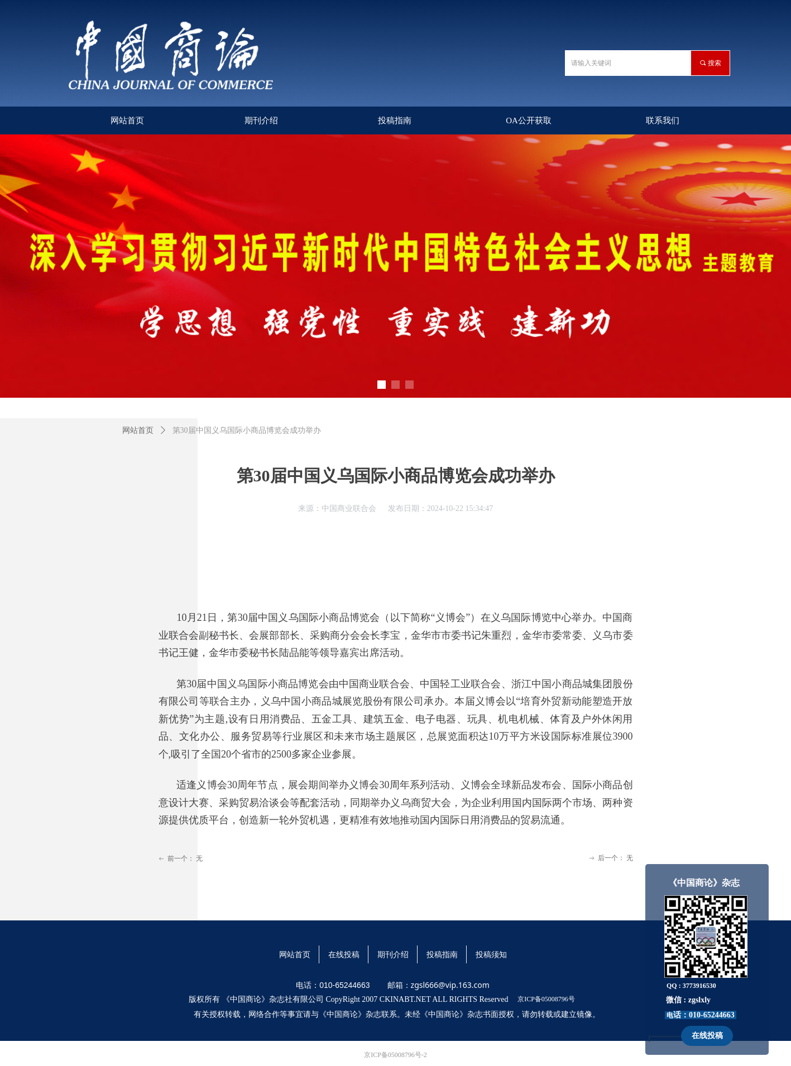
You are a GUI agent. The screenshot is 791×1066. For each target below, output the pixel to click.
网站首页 (138, 430)
